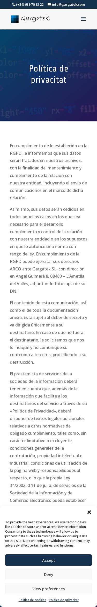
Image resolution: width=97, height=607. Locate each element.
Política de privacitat (64, 600)
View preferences (48, 588)
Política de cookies (32, 600)
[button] (89, 512)
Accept (48, 560)
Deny (48, 574)
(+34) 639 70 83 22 (29, 4)
